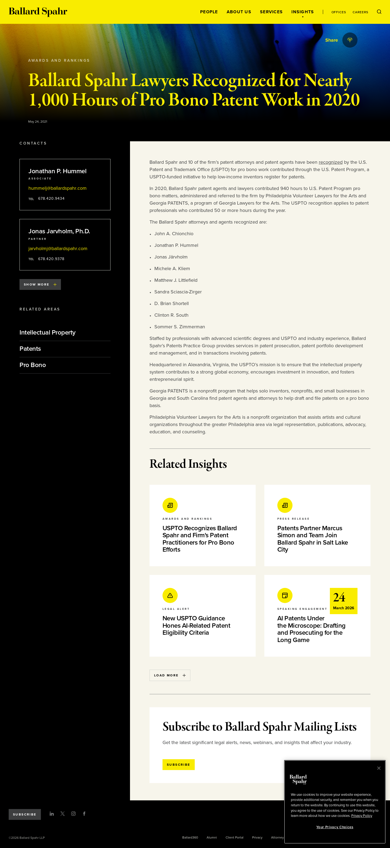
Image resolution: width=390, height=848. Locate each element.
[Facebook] (84, 813)
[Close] (379, 768)
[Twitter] (62, 813)
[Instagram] (73, 813)
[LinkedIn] (51, 813)
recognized (331, 162)
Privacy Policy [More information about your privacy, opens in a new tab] (361, 816)
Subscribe (25, 814)
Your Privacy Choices (334, 827)
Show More (40, 284)
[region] (335, 802)
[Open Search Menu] (379, 11)
